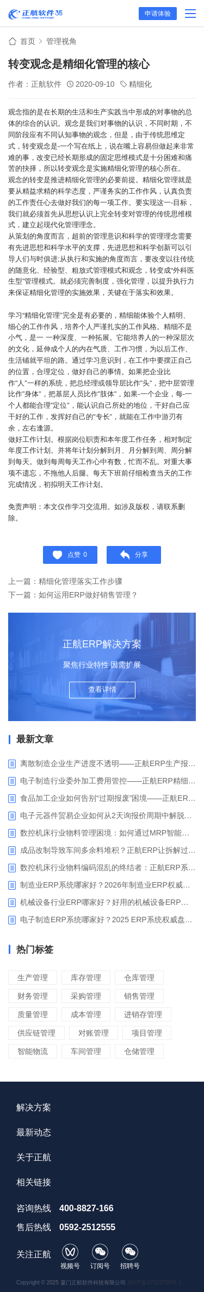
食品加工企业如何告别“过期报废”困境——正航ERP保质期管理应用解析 (108, 798)
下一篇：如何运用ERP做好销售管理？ (73, 594)
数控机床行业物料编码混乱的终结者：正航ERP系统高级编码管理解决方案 (108, 867)
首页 (27, 41)
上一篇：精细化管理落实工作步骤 (65, 581)
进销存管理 (143, 1014)
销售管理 (139, 996)
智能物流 (32, 1051)
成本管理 (86, 1014)
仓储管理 (139, 1051)
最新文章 (34, 739)
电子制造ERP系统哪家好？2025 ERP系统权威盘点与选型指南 (108, 919)
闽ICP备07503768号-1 (154, 1282)
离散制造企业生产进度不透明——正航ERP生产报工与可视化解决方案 (108, 763)
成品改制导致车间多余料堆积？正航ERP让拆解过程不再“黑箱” (108, 850)
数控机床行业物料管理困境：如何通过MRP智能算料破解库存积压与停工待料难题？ (108, 832)
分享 (134, 555)
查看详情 (102, 689)
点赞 (70, 555)
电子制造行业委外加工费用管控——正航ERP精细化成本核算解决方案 (108, 780)
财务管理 (32, 996)
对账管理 (93, 1033)
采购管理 (86, 996)
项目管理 (147, 1033)
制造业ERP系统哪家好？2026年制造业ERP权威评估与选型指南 (108, 884)
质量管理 (32, 1014)
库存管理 (86, 977)
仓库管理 (139, 977)
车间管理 (86, 1051)
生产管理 (32, 977)
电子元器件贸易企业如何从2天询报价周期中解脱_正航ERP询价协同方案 (108, 815)
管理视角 (61, 41)
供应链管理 (36, 1033)
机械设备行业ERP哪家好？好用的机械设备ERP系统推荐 (108, 902)
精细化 (140, 84)
